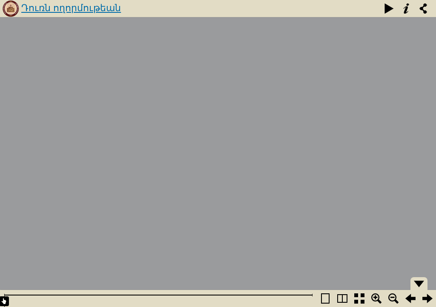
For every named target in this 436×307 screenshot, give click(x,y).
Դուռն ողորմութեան (71, 8)
